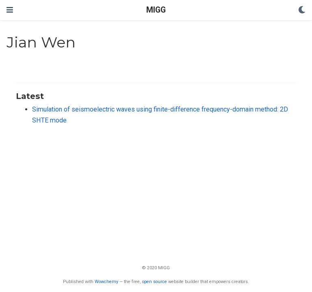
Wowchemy (106, 281)
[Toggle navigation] (9, 9)
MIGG (156, 10)
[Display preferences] (302, 10)
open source (154, 281)
